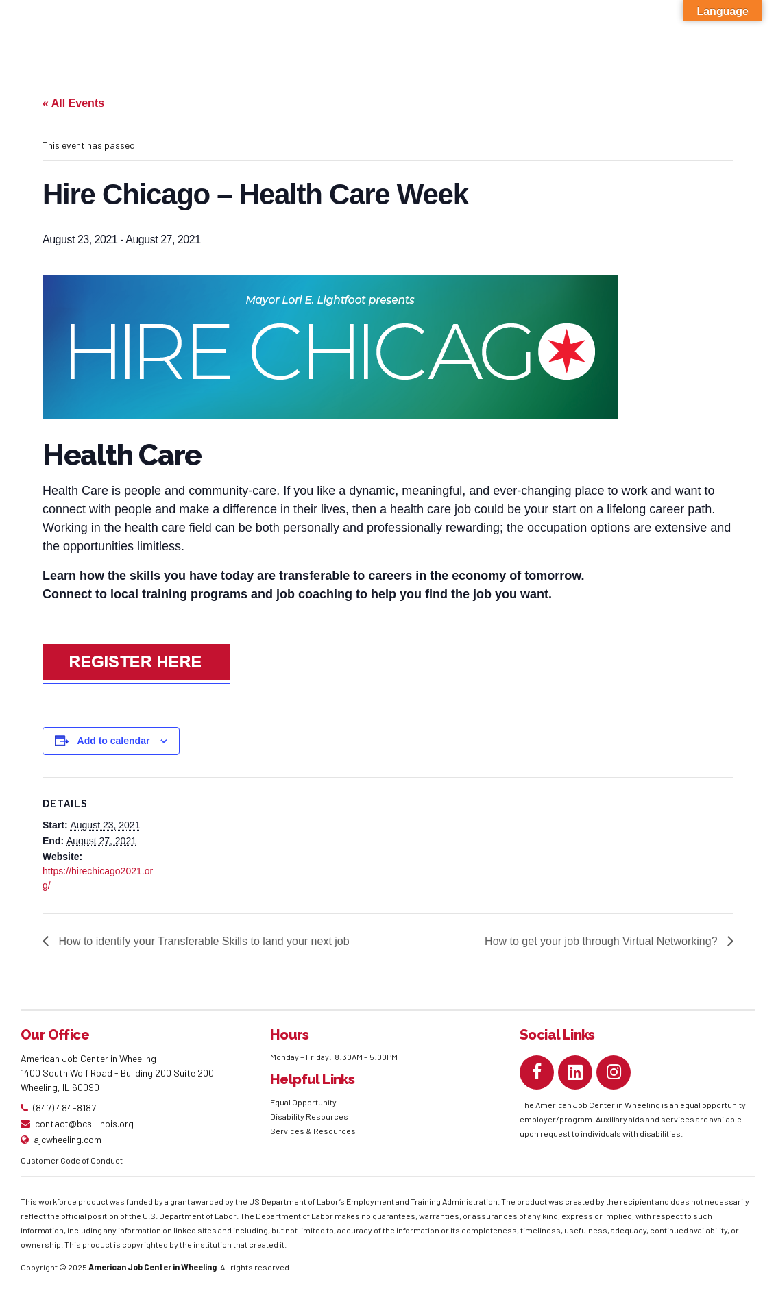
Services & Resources (313, 1130)
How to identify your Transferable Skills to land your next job (203, 941)
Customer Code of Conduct (72, 1160)
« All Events (73, 103)
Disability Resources (309, 1116)
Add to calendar (113, 740)
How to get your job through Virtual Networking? (602, 941)
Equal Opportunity (304, 1102)
